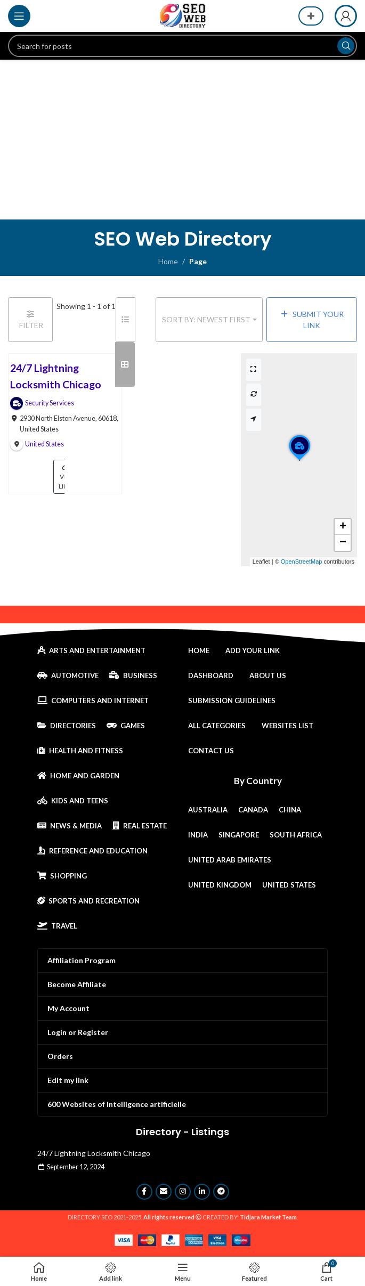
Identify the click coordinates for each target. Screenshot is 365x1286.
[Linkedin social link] (202, 1192)
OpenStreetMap (301, 561)
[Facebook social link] (144, 1192)
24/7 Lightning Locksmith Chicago (93, 1153)
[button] (299, 460)
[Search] (182, 46)
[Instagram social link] (183, 1192)
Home (168, 261)
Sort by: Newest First (206, 319)
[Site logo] (182, 15)
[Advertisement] (182, 139)
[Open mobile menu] (19, 16)
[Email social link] (164, 1192)
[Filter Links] (30, 319)
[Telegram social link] (221, 1192)
